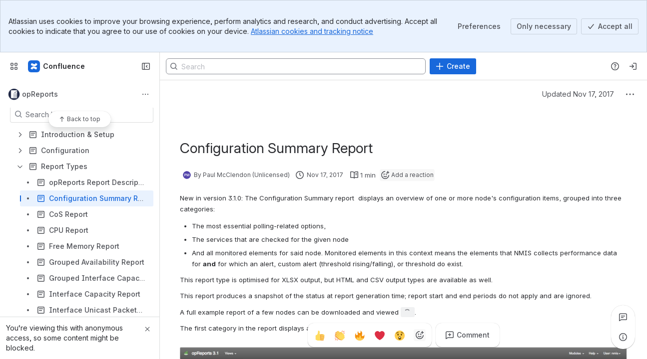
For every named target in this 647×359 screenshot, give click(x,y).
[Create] (453, 66)
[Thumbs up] (320, 335)
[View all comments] (623, 317)
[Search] (296, 66)
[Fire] (360, 335)
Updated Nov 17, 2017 (578, 94)
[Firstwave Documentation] (57, 66)
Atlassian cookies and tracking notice (312, 31)
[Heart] (380, 335)
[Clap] (340, 335)
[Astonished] (400, 335)
